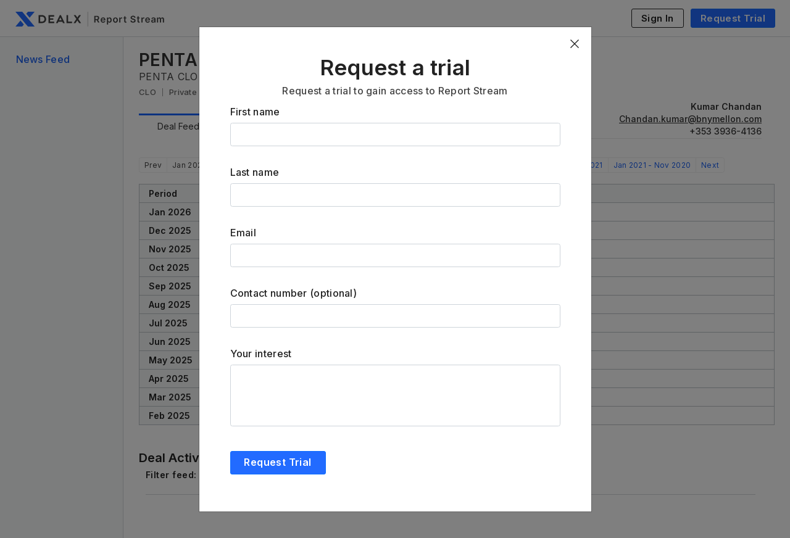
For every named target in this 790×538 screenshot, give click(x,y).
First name (255, 112)
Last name (255, 172)
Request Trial (277, 462)
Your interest (261, 353)
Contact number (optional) (293, 293)
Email (243, 232)
